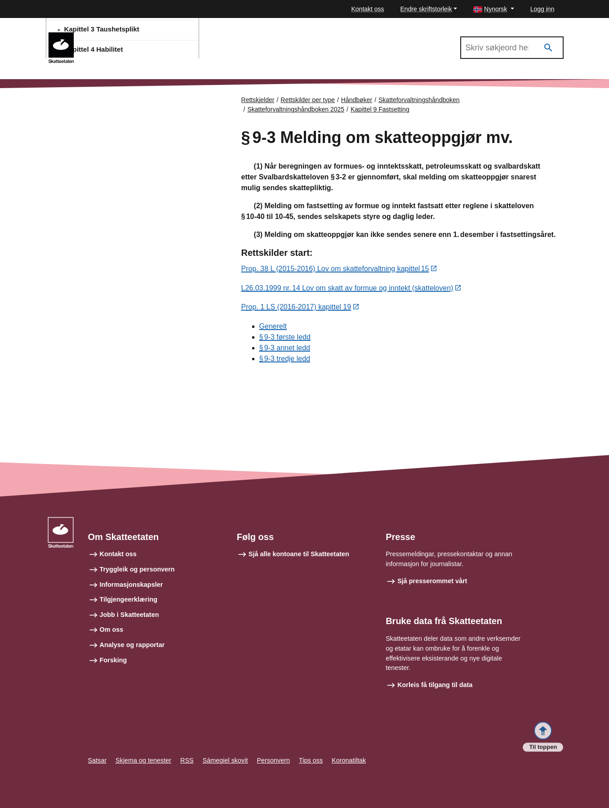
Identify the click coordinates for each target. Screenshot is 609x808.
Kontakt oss (367, 9)
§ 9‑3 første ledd (285, 337)
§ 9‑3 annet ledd (284, 348)
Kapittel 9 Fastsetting (380, 109)
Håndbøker (356, 99)
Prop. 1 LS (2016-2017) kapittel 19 (296, 308)
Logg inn (542, 9)
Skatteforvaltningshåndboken (419, 99)
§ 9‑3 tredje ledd (284, 359)
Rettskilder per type (307, 99)
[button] (493, 9)
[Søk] (548, 48)
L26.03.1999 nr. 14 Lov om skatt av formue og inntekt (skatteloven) (347, 288)
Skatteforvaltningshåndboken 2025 (137, 36)
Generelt (273, 326)
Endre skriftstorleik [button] (426, 9)
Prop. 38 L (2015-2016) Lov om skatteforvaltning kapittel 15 (335, 269)
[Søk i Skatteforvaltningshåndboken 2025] (512, 47)
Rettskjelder (258, 99)
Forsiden (85, 107)
